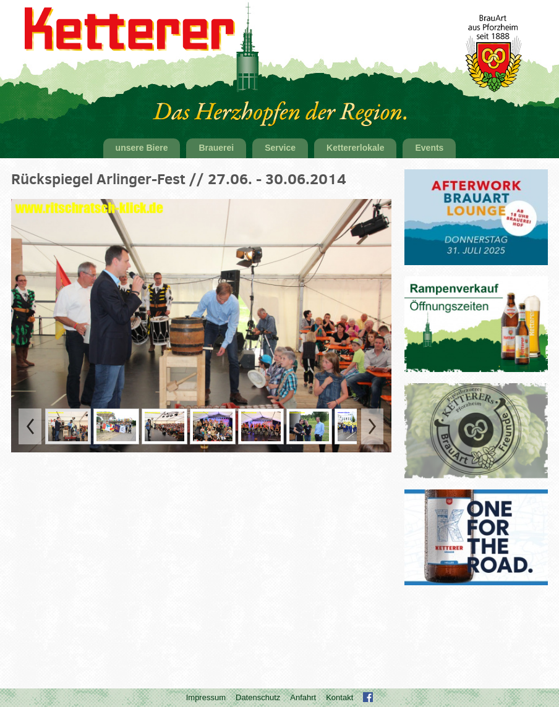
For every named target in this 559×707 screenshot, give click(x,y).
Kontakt (339, 697)
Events (429, 148)
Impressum (206, 697)
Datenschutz (258, 697)
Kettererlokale (355, 148)
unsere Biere (142, 148)
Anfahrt (303, 697)
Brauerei (216, 148)
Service (280, 148)
